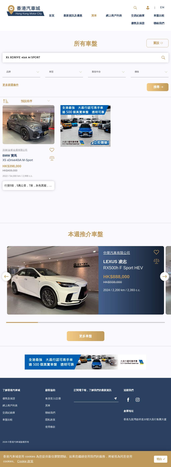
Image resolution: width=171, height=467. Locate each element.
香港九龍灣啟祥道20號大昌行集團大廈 (145, 431)
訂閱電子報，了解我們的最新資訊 (92, 402)
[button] (164, 288)
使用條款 (50, 439)
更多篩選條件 (11, 85)
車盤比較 (159, 15)
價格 (133, 72)
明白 (159, 459)
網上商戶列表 (114, 15)
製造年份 (93, 72)
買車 (94, 15)
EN (162, 7)
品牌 (5, 72)
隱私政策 (50, 431)
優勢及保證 (137, 23)
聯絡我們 (159, 23)
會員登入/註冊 (53, 410)
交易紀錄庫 (137, 15)
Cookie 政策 (25, 461)
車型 (48, 72)
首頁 (51, 15)
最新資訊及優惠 (72, 15)
